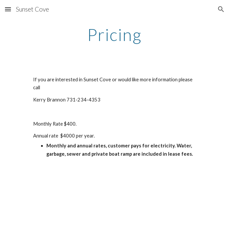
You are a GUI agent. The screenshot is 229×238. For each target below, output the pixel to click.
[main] (114, 35)
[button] (8, 9)
